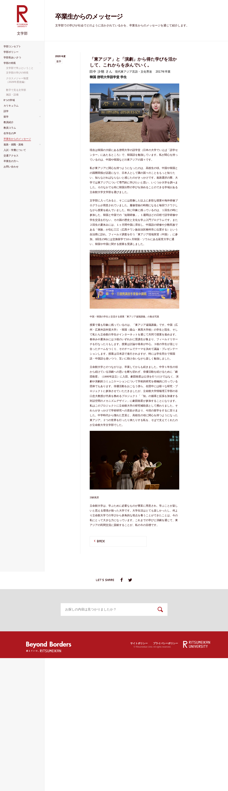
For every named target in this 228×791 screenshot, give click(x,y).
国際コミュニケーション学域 (36, 693)
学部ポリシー (79, 627)
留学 (175, 660)
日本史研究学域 (28, 674)
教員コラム (77, 707)
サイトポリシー (139, 776)
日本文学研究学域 (30, 670)
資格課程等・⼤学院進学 (33, 732)
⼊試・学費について (84, 722)
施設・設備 (178, 650)
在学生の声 (128, 707)
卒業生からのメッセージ (188, 707)
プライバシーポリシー (165, 776)
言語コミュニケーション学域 (36, 697)
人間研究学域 (27, 665)
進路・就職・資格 (32, 722)
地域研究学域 (27, 688)
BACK (101, 541)
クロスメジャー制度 (183, 641)
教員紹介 (26, 707)
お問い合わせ (29, 742)
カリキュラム (79, 660)
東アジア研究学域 (30, 679)
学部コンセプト (30, 627)
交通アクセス (130, 722)
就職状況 (25, 727)
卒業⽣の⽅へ (181, 722)
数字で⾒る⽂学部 (182, 646)
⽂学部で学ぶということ (185, 632)
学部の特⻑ (179, 627)
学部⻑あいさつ (131, 627)
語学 (124, 660)
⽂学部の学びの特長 (183, 636)
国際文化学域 (27, 684)
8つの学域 (26, 660)
